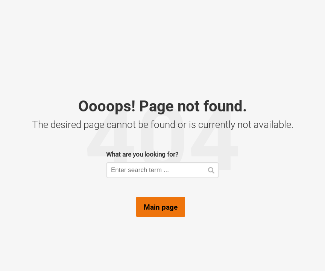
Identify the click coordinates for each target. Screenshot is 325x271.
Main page (161, 207)
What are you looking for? (142, 154)
